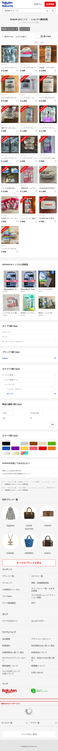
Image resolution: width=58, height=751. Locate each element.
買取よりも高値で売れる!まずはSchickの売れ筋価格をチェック (29, 472)
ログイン (38, 4)
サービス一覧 (6, 723)
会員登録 (50, 4)
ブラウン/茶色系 (37, 444)
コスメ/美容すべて (30, 380)
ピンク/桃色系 (37, 448)
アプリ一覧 (34, 723)
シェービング (30, 384)
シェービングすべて (31, 389)
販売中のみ (8, 37)
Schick (29, 358)
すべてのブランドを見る (29, 563)
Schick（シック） (9, 29)
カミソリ (24, 29)
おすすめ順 (21, 37)
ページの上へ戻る (29, 734)
